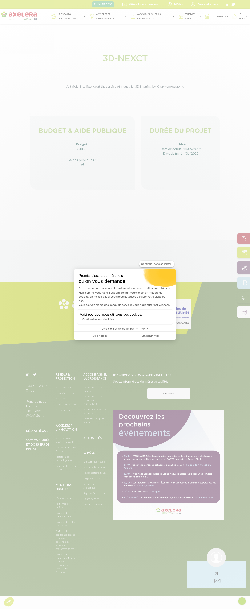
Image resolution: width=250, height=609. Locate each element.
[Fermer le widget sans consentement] (156, 264)
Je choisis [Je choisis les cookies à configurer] (100, 336)
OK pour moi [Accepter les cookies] (150, 336)
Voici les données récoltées (98, 319)
